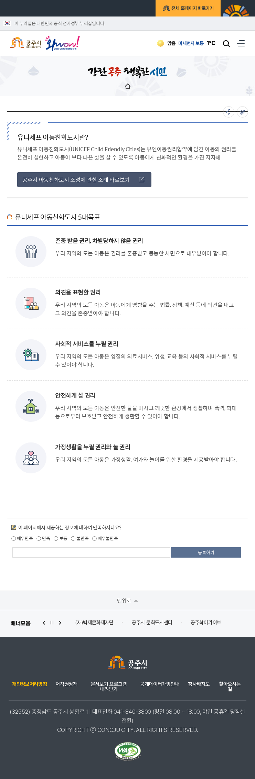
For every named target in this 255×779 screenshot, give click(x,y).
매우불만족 (105, 538)
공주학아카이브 (206, 622)
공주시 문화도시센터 (152, 622)
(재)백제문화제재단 (94, 622)
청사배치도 (199, 684)
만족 (43, 538)
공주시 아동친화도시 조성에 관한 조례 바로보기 (83, 179)
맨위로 (127, 600)
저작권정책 (66, 684)
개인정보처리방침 (29, 684)
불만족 (79, 538)
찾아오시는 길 (230, 687)
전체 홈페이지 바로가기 (191, 9)
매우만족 (22, 538)
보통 (60, 538)
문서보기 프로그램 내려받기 (109, 687)
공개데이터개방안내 (159, 684)
